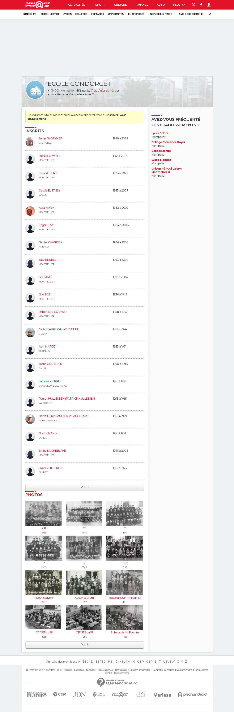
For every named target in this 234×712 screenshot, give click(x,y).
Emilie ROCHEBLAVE (52, 450)
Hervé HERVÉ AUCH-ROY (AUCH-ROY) (63, 416)
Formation (79, 670)
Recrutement (121, 670)
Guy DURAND (48, 433)
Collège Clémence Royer (168, 142)
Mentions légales (184, 670)
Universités (115, 14)
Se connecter (50, 14)
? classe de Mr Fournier (125, 632)
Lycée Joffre (159, 133)
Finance (142, 4)
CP (44, 528)
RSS (59, 670)
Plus (179, 4)
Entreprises (136, 14)
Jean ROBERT (48, 173)
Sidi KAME (45, 277)
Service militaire (161, 14)
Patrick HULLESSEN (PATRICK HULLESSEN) (67, 398)
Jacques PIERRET (50, 381)
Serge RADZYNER (50, 138)
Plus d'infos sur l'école (104, 90)
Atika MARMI (47, 207)
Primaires (97, 14)
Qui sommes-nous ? (35, 670)
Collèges (81, 14)
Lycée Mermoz (161, 160)
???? (125, 563)
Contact (50, 670)
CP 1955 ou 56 (44, 632)
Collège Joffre (161, 151)
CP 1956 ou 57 (84, 632)
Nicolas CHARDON (51, 242)
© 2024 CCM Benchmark (117, 673)
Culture (120, 4)
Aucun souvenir (44, 597)
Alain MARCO (47, 346)
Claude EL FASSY (49, 190)
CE (84, 528)
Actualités (76, 4)
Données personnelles (140, 670)
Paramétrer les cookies (163, 670)
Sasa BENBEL (48, 259)
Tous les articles (105, 670)
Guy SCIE (45, 294)
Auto (161, 4)
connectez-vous (92, 115)
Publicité (68, 670)
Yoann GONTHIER (50, 364)
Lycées (67, 14)
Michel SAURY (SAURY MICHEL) (59, 329)
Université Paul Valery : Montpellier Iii (166, 170)
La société (91, 670)
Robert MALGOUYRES (53, 312)
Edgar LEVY (46, 225)
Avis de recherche (190, 14)
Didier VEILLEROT (50, 468)
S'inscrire (29, 14)
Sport (100, 4)
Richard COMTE (49, 156)
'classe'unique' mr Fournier (125, 597)
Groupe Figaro (201, 670)
